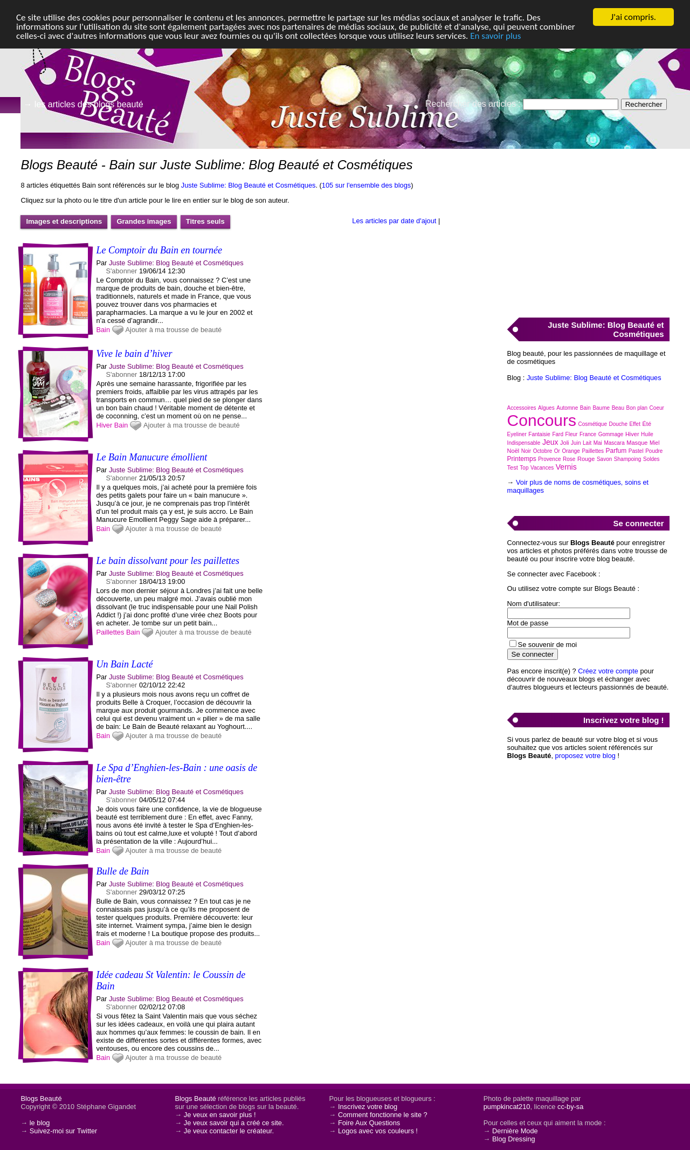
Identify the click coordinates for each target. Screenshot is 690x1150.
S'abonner (121, 271)
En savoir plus (495, 35)
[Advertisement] (588, 227)
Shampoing (627, 459)
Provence (549, 459)
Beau (618, 408)
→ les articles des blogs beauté (83, 104)
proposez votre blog (585, 756)
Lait (587, 443)
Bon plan (636, 408)
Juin (576, 443)
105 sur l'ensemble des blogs (366, 185)
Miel (654, 443)
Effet (635, 424)
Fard (557, 434)
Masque (636, 442)
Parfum (616, 451)
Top (524, 468)
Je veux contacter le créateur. (229, 1131)
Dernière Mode (515, 1131)
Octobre (543, 451)
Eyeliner (517, 434)
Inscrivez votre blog (367, 1107)
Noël (513, 450)
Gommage (611, 434)
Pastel (636, 451)
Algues (546, 408)
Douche (618, 424)
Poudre (654, 451)
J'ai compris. (633, 17)
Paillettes (110, 632)
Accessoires (521, 408)
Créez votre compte (608, 671)
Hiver (104, 425)
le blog (40, 1123)
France (587, 434)
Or (557, 451)
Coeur (657, 408)
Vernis (566, 467)
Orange (571, 451)
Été (646, 424)
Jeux (550, 442)
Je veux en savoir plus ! (220, 1115)
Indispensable (524, 443)
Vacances (542, 468)
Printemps (521, 459)
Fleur (571, 434)
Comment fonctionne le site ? (382, 1115)
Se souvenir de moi (547, 645)
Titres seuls (205, 221)
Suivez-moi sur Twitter (64, 1131)
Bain (103, 330)
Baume (601, 408)
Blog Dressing (513, 1139)
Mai (598, 443)
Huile (647, 434)
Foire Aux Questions (369, 1123)
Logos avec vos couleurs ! (378, 1131)
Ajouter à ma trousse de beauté (174, 330)
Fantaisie (539, 434)
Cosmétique (592, 424)
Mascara (614, 443)
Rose (569, 459)
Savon (604, 459)
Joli (564, 442)
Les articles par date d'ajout (394, 221)
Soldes (651, 459)
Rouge (586, 459)
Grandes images (143, 221)
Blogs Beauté (40, 1098)
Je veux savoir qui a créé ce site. (234, 1123)
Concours (541, 420)
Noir (526, 451)
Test (512, 467)
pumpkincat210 (507, 1107)
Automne (567, 408)
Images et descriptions (64, 221)
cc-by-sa (570, 1107)
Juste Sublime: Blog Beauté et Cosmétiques (248, 185)
